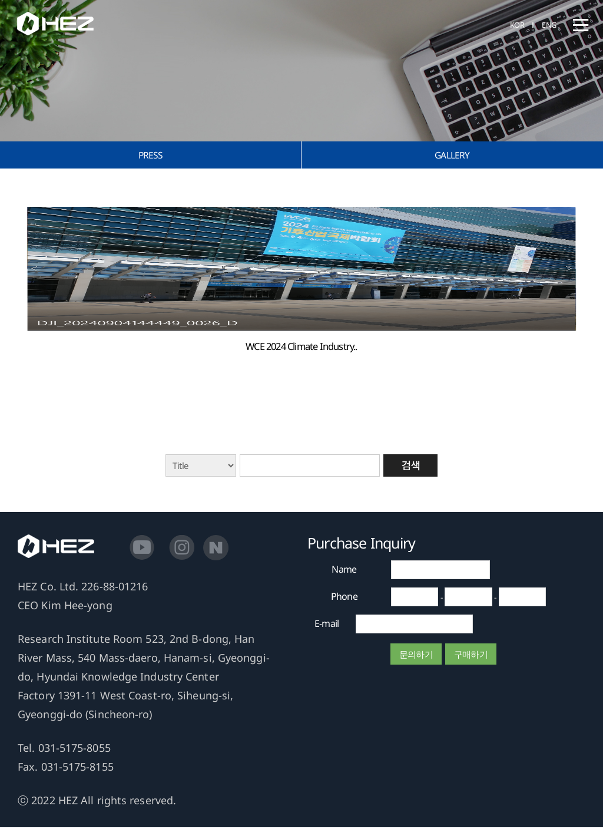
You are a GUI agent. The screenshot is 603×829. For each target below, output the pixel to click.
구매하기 (471, 656)
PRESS (150, 154)
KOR (515, 25)
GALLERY (452, 154)
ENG (548, 25)
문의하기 (416, 656)
